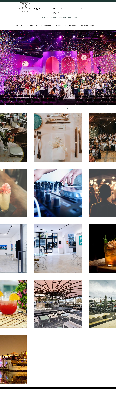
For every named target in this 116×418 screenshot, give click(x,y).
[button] (68, 108)
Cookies (58, 414)
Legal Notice (93, 414)
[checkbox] (63, 108)
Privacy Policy (24, 414)
